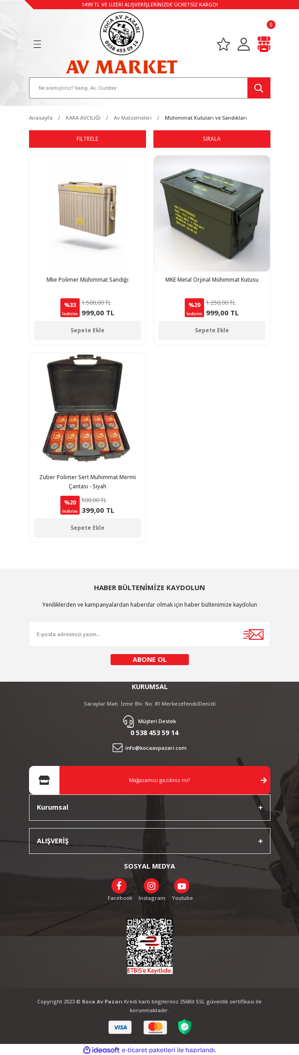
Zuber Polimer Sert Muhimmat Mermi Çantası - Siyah (87, 479)
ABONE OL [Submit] (150, 657)
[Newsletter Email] (149, 632)
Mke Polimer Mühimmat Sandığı (88, 277)
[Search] (149, 86)
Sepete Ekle (87, 328)
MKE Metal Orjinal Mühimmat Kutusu (211, 277)
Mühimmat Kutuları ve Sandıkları (206, 115)
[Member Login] (243, 42)
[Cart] (264, 42)
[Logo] (122, 41)
